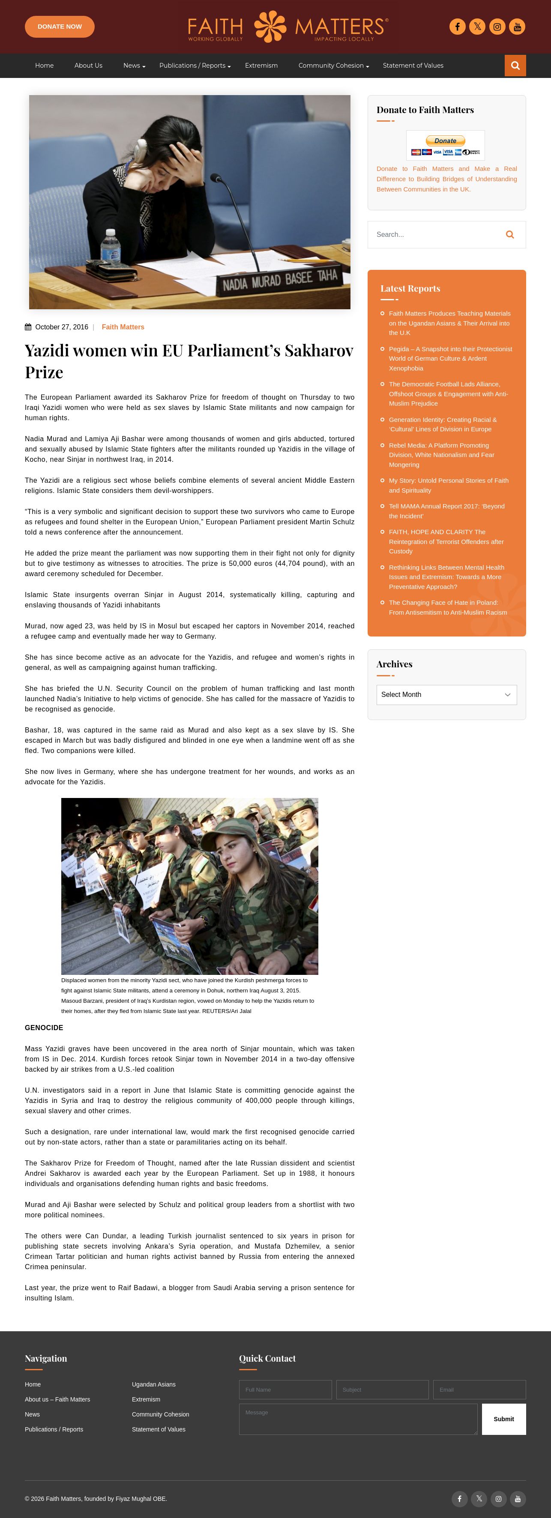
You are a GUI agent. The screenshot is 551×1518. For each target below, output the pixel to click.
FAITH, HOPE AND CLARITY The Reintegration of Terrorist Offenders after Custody (446, 541)
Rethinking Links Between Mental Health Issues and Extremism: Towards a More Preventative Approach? (446, 577)
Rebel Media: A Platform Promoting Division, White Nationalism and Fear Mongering (441, 455)
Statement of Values (159, 1429)
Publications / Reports (54, 1429)
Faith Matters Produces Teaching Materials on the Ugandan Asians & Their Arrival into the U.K (450, 323)
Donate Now (60, 26)
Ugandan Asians (154, 1384)
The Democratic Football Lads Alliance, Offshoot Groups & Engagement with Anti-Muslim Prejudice (448, 393)
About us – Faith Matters (57, 1399)
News (32, 1414)
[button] (131, 66)
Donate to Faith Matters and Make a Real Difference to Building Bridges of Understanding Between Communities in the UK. (447, 179)
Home (33, 1384)
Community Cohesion (160, 1414)
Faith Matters (122, 327)
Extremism (146, 1399)
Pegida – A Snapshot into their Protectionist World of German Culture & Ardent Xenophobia (450, 358)
